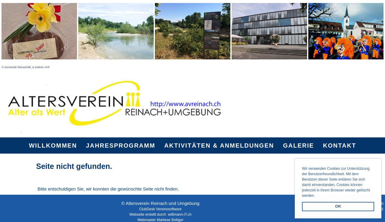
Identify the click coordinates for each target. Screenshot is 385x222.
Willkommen (53, 145)
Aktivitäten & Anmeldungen (219, 145)
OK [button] (338, 206)
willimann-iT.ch (180, 214)
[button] (316, 196)
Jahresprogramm (120, 145)
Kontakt (339, 145)
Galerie (298, 145)
